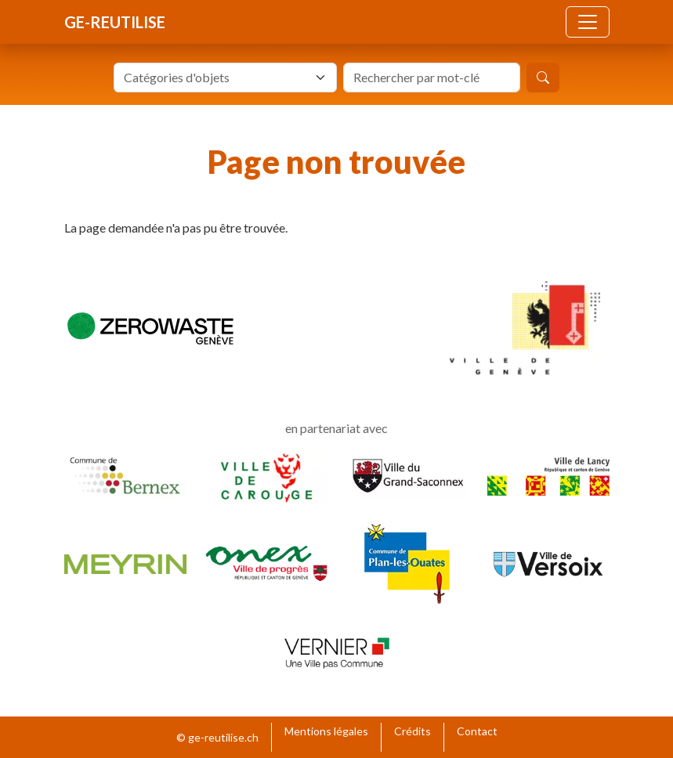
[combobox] (225, 77)
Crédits (412, 731)
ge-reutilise (114, 22)
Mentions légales (326, 731)
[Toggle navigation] (588, 22)
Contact (477, 731)
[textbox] (216, 77)
